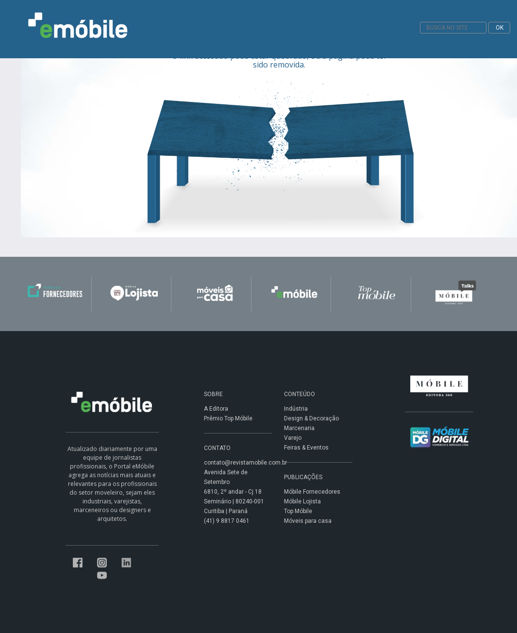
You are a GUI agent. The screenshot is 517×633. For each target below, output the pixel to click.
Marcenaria (299, 428)
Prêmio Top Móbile (228, 418)
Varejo (292, 437)
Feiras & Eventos (306, 447)
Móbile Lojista (302, 501)
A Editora (216, 408)
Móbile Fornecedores (312, 491)
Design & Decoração (311, 418)
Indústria (296, 408)
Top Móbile (298, 511)
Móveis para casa (308, 520)
